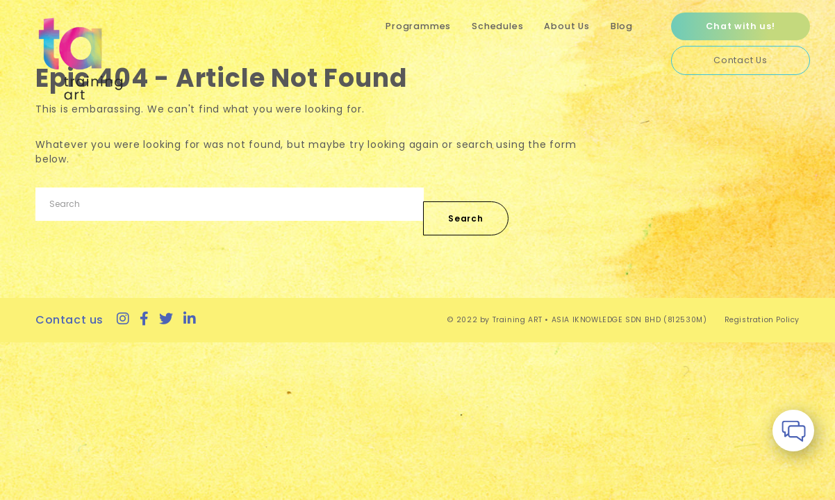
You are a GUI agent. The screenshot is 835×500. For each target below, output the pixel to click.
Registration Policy (762, 320)
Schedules (497, 26)
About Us (566, 26)
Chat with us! (740, 26)
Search (465, 218)
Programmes (418, 26)
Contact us (69, 320)
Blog (622, 26)
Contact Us (740, 60)
